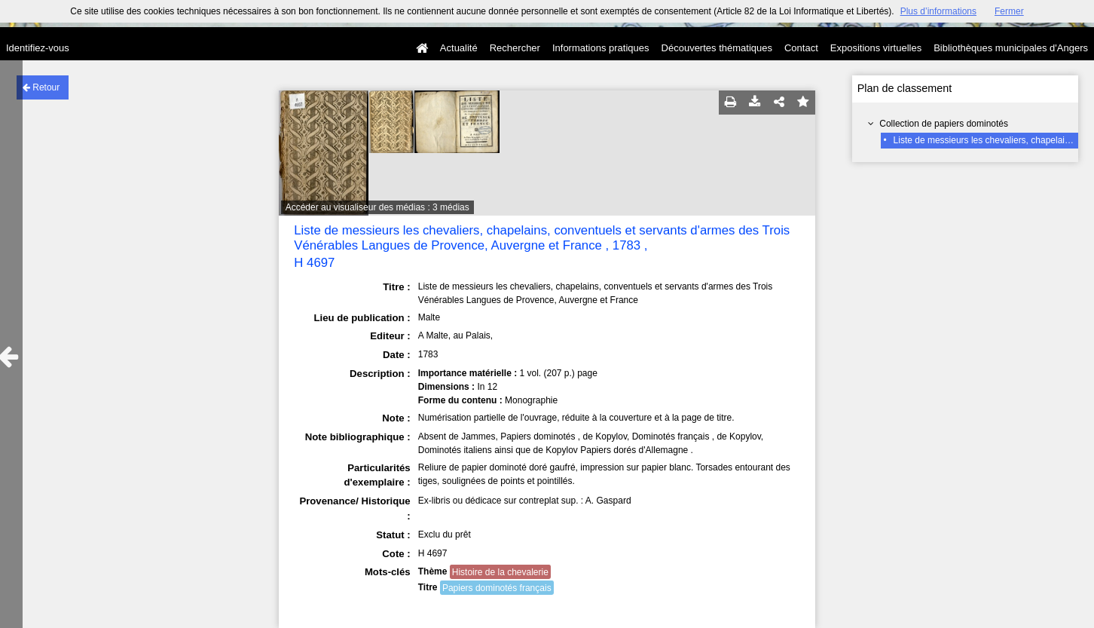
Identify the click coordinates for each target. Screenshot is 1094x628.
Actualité (459, 48)
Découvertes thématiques (717, 48)
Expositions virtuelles (875, 48)
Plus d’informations (938, 11)
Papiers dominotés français (497, 588)
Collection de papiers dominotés (943, 123)
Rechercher (515, 48)
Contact (801, 48)
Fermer (1009, 11)
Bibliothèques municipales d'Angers (1011, 48)
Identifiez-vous (37, 48)
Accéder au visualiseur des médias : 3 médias (377, 207)
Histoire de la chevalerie (500, 572)
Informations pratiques (600, 48)
